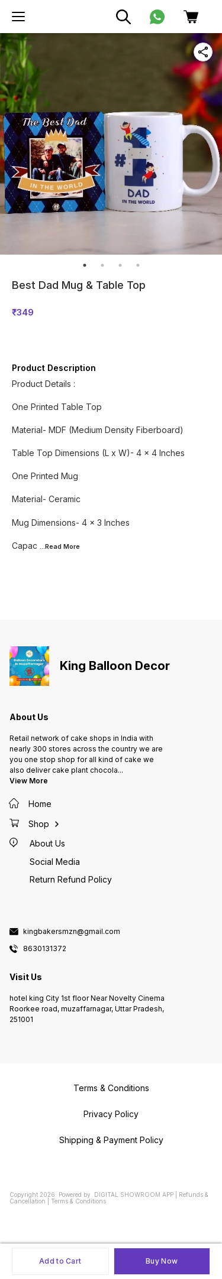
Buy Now (162, 1261)
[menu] (18, 16)
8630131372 (44, 949)
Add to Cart (60, 1261)
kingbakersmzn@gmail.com (71, 931)
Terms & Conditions (78, 1201)
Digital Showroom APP (133, 1194)
